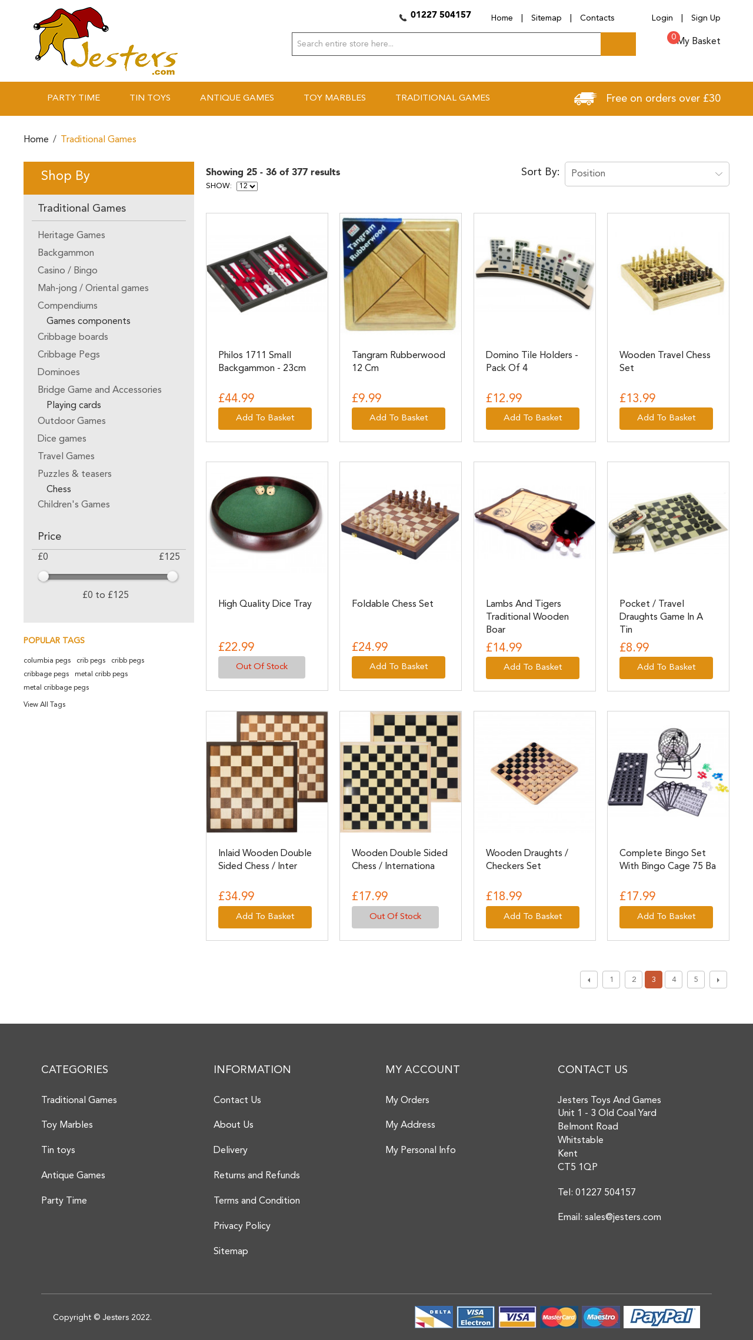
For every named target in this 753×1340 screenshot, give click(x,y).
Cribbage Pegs (69, 355)
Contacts (597, 18)
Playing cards (73, 405)
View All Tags (44, 705)
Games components (88, 321)
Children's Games (74, 505)
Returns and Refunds (257, 1176)
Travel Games (66, 457)
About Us (234, 1125)
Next (718, 979)
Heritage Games (71, 235)
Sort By (539, 172)
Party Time (64, 1201)
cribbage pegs (46, 674)
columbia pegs (47, 660)
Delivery (231, 1150)
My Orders (407, 1100)
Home (502, 18)
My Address (410, 1125)
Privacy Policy (242, 1226)
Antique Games (73, 1176)
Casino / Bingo (68, 271)
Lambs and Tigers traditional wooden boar (527, 618)
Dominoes (59, 372)
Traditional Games (79, 1100)
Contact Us (237, 1100)
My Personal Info (420, 1150)
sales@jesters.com (623, 1217)
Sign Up (706, 18)
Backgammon (66, 253)
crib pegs (90, 660)
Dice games (62, 439)
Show (218, 186)
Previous (589, 979)
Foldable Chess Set (393, 604)
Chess (58, 489)
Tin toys (58, 1150)
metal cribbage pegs (56, 687)
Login (662, 18)
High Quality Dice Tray (265, 604)
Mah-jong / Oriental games (93, 288)
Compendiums (68, 306)
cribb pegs (127, 660)
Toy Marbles (67, 1125)
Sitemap (546, 18)
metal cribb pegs (101, 674)
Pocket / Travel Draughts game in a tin (661, 618)
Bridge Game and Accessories (100, 390)
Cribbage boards (73, 337)
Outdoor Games (72, 421)
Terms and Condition (257, 1201)
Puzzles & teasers (75, 474)
